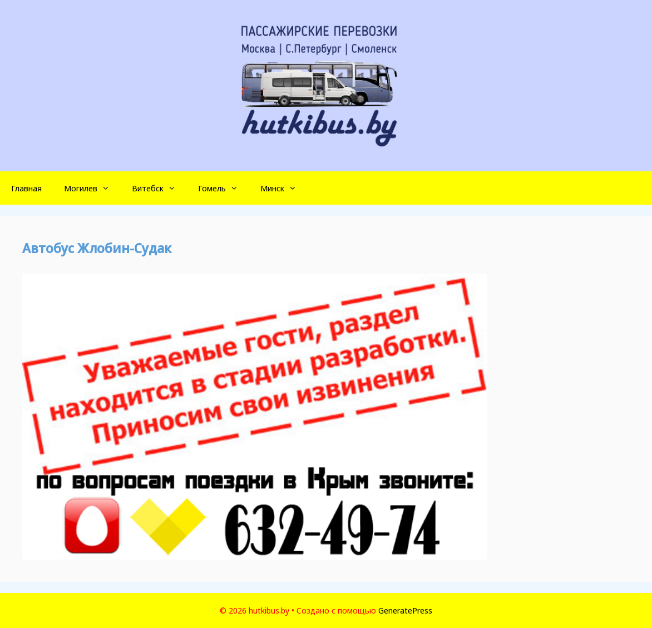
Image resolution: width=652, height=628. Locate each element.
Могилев (92, 188)
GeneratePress (405, 610)
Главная (26, 188)
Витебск (159, 188)
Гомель (223, 188)
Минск (284, 188)
